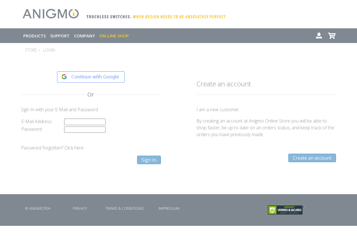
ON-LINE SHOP (114, 35)
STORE (31, 50)
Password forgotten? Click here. (53, 148)
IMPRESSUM (169, 208)
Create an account (312, 158)
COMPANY (84, 35)
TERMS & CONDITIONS (125, 208)
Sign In (149, 160)
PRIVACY (80, 208)
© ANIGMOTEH (38, 208)
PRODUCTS (34, 35)
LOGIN (49, 50)
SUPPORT (60, 35)
